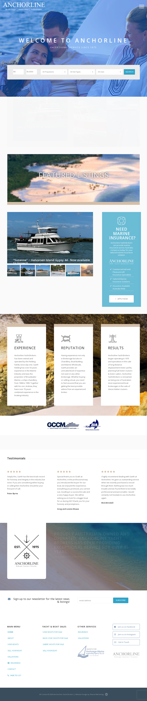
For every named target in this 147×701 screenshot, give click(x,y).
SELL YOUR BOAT (15, 650)
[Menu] (140, 6)
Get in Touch (121, 642)
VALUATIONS (13, 656)
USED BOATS (13, 644)
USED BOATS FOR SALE (52, 632)
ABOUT (11, 638)
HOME (10, 632)
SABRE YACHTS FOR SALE (53, 644)
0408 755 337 (14, 675)
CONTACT (12, 669)
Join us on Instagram (125, 634)
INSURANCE (14, 663)
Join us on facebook (124, 627)
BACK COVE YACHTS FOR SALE (55, 638)
